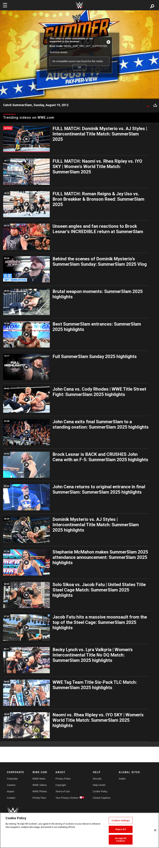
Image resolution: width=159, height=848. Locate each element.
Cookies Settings (120, 820)
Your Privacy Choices (66, 797)
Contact (11, 797)
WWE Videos (39, 785)
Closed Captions (102, 797)
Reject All (120, 829)
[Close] (155, 830)
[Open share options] (155, 105)
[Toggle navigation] (5, 5)
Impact (10, 791)
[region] (79, 830)
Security (97, 778)
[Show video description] (147, 105)
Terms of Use (62, 791)
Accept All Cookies (120, 839)
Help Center (99, 785)
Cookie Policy (100, 791)
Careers (11, 785)
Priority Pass (39, 797)
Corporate (12, 778)
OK (79, 67)
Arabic (122, 778)
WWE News (38, 778)
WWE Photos (39, 791)
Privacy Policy (63, 778)
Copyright (60, 785)
